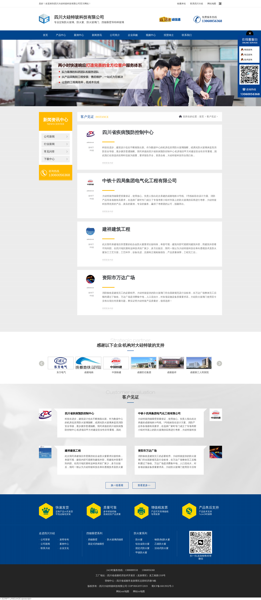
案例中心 (79, 35)
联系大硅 (45, 548)
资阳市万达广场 (118, 277)
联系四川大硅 (196, 3)
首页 (45, 35)
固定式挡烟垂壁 (96, 544)
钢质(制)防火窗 (162, 539)
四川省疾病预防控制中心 (127, 132)
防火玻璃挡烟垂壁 (116, 539)
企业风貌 (133, 35)
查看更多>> (144, 485)
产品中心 (61, 35)
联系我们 (187, 35)
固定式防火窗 (142, 548)
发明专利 (64, 539)
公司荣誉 (45, 539)
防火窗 (138, 539)
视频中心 (151, 35)
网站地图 (211, 3)
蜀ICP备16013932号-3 (162, 586)
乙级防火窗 (160, 544)
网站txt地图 (139, 591)
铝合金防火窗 (142, 544)
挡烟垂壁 (92, 539)
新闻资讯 (97, 35)
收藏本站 (181, 3)
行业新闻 (49, 144)
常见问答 (49, 151)
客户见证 (211, 116)
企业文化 (64, 548)
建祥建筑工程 (116, 229)
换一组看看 (117, 485)
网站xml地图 (122, 591)
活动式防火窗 (161, 548)
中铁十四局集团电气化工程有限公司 (139, 180)
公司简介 (115, 35)
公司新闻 (49, 136)
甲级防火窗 (141, 552)
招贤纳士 (169, 35)
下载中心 (49, 159)
